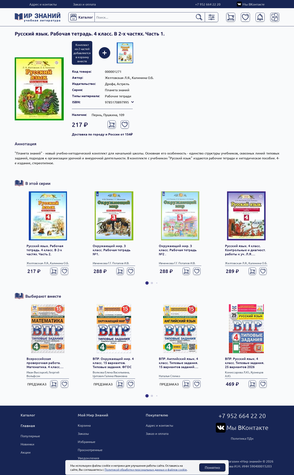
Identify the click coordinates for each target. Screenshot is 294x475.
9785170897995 (120, 102)
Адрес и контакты (43, 4)
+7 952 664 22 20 (207, 4)
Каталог (28, 415)
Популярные (30, 436)
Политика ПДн (242, 438)
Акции (26, 452)
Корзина (84, 425)
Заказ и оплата (84, 4)
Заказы (83, 433)
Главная (28, 425)
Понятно (212, 467)
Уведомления (88, 458)
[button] (147, 283)
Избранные (86, 441)
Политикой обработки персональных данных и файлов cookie (146, 469)
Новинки (27, 444)
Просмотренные (90, 450)
